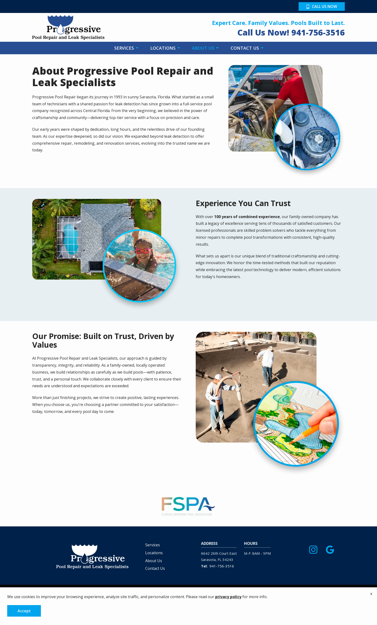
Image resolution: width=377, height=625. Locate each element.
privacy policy (228, 596)
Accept (24, 610)
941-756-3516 (221, 566)
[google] (330, 548)
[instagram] (313, 548)
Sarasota (208, 559)
